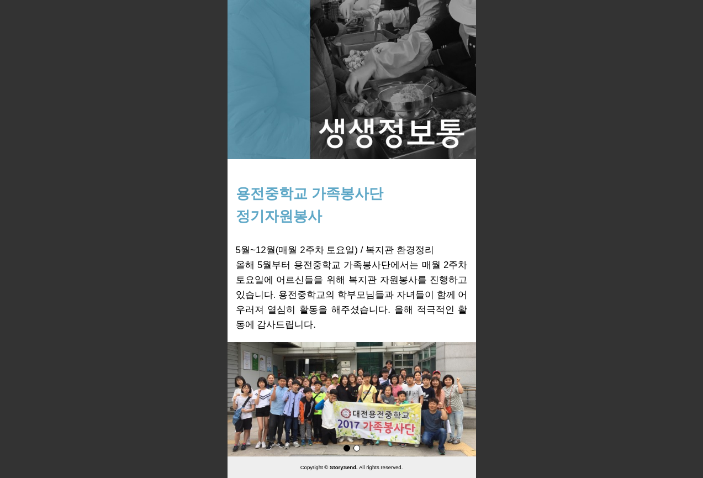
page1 (346, 448)
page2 (356, 448)
